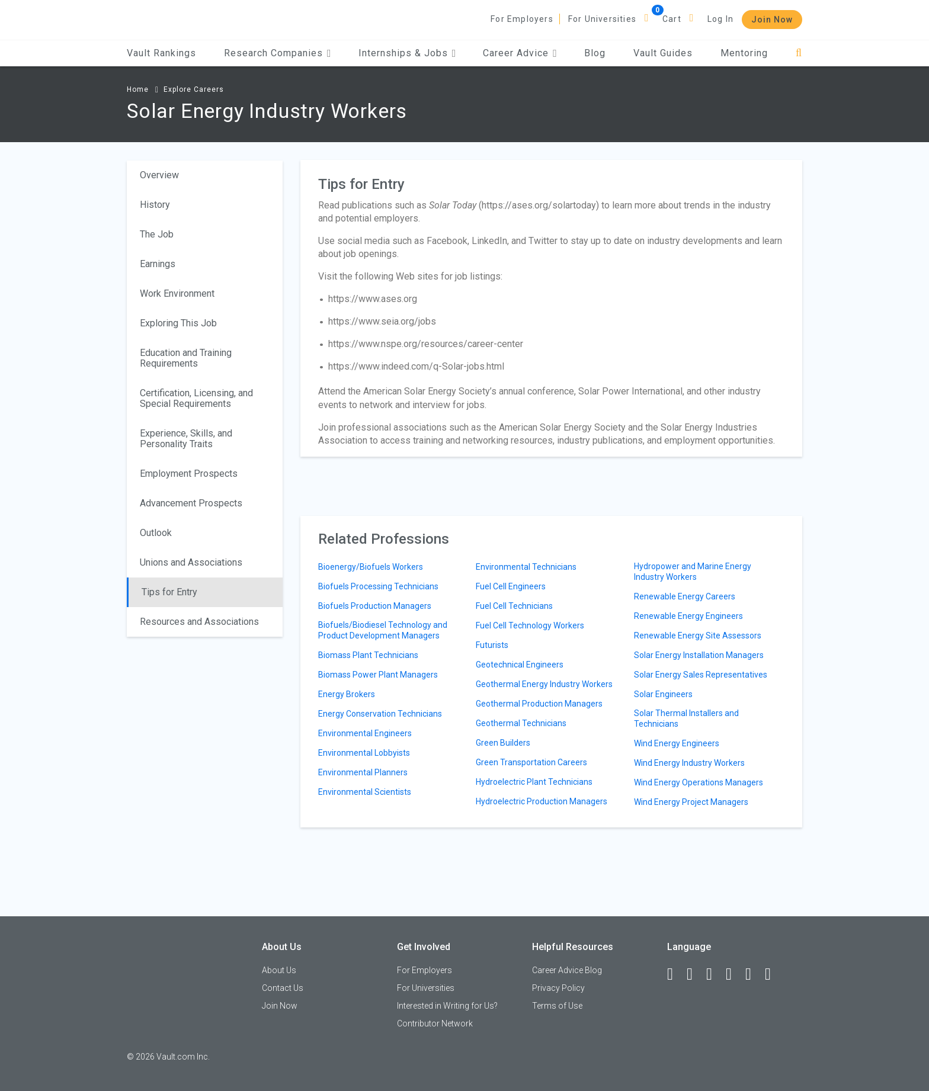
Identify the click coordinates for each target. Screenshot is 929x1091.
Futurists (492, 645)
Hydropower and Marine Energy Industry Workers (692, 571)
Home (138, 89)
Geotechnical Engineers (519, 664)
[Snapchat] (773, 974)
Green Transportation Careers (531, 762)
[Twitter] (714, 974)
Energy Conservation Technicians (380, 713)
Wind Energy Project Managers (691, 802)
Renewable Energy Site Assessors (697, 635)
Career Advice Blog (567, 970)
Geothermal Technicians (521, 723)
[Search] (799, 53)
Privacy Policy (558, 988)
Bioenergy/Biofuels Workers (370, 567)
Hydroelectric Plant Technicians (534, 782)
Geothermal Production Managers (539, 703)
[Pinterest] (753, 974)
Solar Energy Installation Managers (699, 655)
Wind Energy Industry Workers (689, 763)
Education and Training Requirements (186, 358)
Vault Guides (663, 53)
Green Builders (503, 742)
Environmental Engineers (365, 733)
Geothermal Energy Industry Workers (544, 684)
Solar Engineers (663, 694)
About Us (279, 970)
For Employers (522, 19)
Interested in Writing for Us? (447, 1005)
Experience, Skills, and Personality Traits (186, 439)
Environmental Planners (363, 772)
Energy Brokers (346, 694)
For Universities (602, 19)
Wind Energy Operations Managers (698, 782)
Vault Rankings (161, 53)
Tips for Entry (169, 592)
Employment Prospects (189, 473)
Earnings (157, 263)
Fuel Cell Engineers (511, 586)
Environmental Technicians (526, 567)
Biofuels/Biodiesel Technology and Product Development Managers (382, 630)
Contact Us (282, 988)
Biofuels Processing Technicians (378, 586)
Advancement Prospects (191, 503)
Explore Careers (194, 89)
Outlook (156, 532)
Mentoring (744, 53)
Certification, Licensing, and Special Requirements (196, 398)
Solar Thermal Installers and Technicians (686, 718)
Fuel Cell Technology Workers (530, 625)
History (155, 204)
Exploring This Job (178, 323)
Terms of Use (557, 1005)
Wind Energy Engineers (676, 743)
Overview (159, 175)
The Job (157, 234)
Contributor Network (435, 1023)
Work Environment (177, 293)
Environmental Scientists (364, 792)
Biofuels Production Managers (374, 606)
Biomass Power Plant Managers (378, 674)
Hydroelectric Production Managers (541, 801)
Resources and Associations (199, 621)
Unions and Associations (191, 562)
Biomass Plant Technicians (368, 655)
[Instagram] (734, 974)
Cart (671, 19)
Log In (720, 19)
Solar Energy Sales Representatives (700, 674)
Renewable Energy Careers (684, 596)
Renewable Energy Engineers (688, 616)
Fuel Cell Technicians (514, 606)
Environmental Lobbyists (364, 753)
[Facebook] (675, 974)
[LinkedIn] (695, 974)
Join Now (772, 19)
